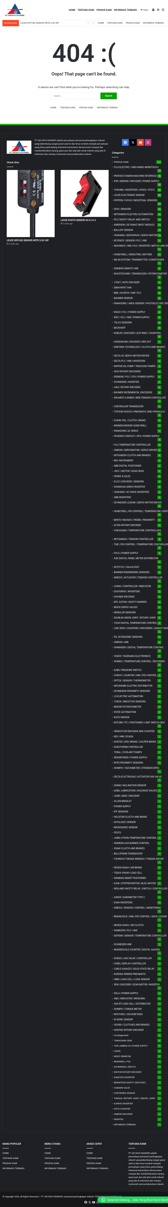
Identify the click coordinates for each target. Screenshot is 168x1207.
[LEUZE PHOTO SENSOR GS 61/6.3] (85, 193)
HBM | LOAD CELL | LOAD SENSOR (132, 979)
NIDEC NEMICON (122, 1056)
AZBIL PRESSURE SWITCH (127, 670)
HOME (72, 10)
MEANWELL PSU (122, 1061)
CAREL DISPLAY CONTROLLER (130, 963)
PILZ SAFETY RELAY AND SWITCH (132, 219)
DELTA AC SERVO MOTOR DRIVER (131, 355)
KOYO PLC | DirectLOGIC (126, 567)
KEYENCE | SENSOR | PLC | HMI (130, 240)
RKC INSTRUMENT (123, 460)
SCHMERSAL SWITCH (125, 1066)
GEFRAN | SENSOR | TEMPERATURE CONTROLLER (140, 935)
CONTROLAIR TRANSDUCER (128, 406)
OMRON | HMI (121, 642)
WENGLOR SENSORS (125, 612)
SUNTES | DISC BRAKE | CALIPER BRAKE (135, 741)
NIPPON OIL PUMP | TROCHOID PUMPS (134, 366)
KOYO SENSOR (121, 717)
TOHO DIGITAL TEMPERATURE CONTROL (135, 623)
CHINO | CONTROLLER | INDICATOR (132, 586)
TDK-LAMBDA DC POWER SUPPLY (131, 1045)
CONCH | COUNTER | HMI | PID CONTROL (135, 675)
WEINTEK (118, 1119)
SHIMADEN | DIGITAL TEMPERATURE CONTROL (139, 647)
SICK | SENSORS (122, 209)
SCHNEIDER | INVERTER (126, 382)
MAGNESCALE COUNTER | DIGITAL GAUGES (137, 949)
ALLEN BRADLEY (123, 801)
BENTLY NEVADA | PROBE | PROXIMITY (134, 520)
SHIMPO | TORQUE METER (128, 1009)
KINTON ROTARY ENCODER (127, 1072)
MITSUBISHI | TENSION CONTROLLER (133, 539)
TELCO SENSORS (123, 322)
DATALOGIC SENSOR (125, 822)
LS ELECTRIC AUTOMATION (128, 696)
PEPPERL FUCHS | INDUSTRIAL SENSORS (135, 200)
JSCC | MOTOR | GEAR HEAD (129, 471)
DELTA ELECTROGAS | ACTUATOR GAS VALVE (138, 776)
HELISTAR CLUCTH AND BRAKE (130, 817)
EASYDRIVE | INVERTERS (127, 591)
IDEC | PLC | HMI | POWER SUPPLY (132, 317)
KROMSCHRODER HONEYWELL (130, 425)
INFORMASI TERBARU (125, 10)
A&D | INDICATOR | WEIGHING (129, 998)
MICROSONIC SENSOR (125, 827)
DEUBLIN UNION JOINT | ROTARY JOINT (135, 617)
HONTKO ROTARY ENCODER (129, 1030)
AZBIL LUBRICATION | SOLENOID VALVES (135, 790)
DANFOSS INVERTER (124, 1077)
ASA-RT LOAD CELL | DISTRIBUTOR (132, 1003)
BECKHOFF (120, 327)
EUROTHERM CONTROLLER (128, 747)
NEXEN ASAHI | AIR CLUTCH (129, 925)
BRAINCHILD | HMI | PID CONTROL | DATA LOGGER (140, 916)
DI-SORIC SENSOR (123, 1019)
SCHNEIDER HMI (122, 944)
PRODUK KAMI (104, 10)
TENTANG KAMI (86, 10)
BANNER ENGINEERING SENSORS (131, 572)
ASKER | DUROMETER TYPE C (129, 897)
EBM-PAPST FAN (122, 287)
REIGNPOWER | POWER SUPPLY (130, 757)
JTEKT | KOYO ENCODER (127, 282)
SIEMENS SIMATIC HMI (126, 268)
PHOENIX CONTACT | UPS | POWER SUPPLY (137, 436)
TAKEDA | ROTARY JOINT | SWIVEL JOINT (134, 1098)
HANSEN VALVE (122, 1087)
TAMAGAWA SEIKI (123, 1040)
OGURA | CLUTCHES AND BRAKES (131, 1024)
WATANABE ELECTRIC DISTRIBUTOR (133, 685)
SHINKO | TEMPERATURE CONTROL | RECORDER (139, 661)
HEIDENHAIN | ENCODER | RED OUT (132, 341)
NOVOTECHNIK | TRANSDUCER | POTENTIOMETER (140, 273)
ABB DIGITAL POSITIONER (127, 465)
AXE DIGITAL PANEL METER (136, 558)
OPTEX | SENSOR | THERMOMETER (132, 680)
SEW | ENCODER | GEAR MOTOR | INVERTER (137, 984)
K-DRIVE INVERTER (123, 1103)
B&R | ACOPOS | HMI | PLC (127, 293)
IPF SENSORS (121, 811)
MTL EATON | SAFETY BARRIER (130, 602)
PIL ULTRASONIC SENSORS (128, 637)
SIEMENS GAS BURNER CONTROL (131, 843)
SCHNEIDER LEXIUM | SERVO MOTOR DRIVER (137, 502)
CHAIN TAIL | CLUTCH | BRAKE (130, 420)
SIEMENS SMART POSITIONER (130, 878)
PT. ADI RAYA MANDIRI (52, 1196)
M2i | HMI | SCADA (123, 736)
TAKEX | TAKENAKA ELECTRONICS (132, 656)
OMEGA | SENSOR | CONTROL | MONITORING (137, 907)
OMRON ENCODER (123, 1114)
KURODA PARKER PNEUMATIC (130, 974)
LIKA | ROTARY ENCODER (127, 387)
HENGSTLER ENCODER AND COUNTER (134, 731)
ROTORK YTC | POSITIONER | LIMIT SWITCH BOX (139, 722)
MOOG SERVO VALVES (125, 607)
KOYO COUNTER (122, 1108)
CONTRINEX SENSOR (124, 1093)
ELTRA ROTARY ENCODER (127, 525)
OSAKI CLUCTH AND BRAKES (129, 848)
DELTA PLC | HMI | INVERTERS (129, 361)
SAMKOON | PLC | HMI (125, 930)
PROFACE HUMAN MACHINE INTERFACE (135, 176)
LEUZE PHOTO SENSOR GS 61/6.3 (78, 220)
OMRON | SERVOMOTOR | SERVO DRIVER (135, 450)
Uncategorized (121, 1035)
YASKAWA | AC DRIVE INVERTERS (131, 492)
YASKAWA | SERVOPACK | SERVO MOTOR (135, 235)
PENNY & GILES (122, 476)
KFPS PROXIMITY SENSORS (128, 762)
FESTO (117, 832)
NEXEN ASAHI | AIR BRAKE (128, 867)
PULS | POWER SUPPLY (126, 553)
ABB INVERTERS (122, 497)
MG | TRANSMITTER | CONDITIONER (139, 259)
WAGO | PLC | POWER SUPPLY (129, 312)
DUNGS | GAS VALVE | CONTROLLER (133, 958)
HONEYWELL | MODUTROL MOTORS (133, 254)
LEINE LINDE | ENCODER (126, 796)
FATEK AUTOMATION (125, 712)
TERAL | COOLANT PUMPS (128, 752)
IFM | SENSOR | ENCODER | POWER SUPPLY (136, 181)
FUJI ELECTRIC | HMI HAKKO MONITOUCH (136, 167)
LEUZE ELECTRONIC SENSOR (129, 195)
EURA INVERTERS (123, 902)
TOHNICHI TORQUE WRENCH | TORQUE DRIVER (139, 859)
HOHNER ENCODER (124, 596)
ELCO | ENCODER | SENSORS (129, 481)
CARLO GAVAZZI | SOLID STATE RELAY (134, 968)
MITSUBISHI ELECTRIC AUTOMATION (133, 214)
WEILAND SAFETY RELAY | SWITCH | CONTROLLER (140, 888)
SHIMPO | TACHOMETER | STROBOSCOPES (136, 768)
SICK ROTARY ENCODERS (127, 371)
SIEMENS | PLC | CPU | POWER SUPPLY (134, 376)
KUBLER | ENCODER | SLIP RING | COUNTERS (137, 333)
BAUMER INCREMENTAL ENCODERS (133, 392)
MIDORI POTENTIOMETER (127, 706)
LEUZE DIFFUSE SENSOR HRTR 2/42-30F (40, 23)
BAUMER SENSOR (123, 298)
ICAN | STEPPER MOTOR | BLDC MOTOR (135, 883)
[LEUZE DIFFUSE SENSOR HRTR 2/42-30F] (31, 203)
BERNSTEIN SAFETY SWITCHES (130, 1082)
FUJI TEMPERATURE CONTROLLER (132, 444)
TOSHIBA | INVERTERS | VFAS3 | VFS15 (134, 190)
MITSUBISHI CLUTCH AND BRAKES (132, 455)
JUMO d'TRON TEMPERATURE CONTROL (135, 838)
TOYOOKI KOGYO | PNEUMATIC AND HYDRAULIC (139, 411)
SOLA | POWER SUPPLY (126, 993)
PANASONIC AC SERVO (126, 431)
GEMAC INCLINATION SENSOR (130, 785)
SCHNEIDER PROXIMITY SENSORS (132, 691)
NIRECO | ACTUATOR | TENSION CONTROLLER (138, 577)
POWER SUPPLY (122, 806)
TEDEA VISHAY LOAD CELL (128, 872)
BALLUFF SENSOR (123, 230)
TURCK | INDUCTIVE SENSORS (130, 701)
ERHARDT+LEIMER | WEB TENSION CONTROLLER (140, 397)
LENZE (117, 1051)
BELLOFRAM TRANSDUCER (128, 853)
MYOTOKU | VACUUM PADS (128, 1014)
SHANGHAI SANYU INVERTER (129, 486)
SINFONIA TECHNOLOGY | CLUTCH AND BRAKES (139, 347)
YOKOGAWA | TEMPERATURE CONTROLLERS (137, 530)
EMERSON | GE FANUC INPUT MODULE (134, 224)
